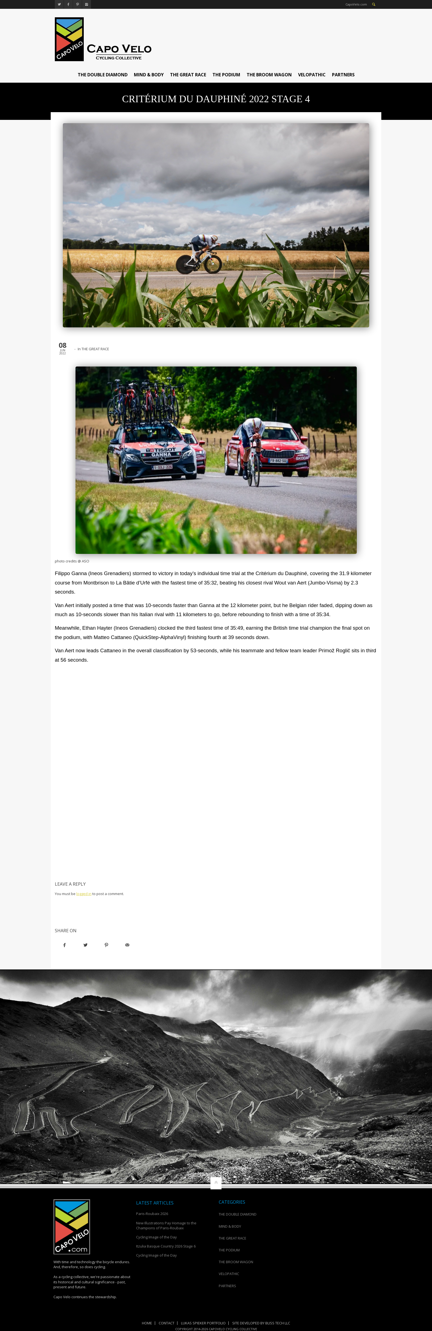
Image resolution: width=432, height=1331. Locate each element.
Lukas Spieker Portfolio (203, 1323)
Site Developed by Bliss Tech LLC (261, 1323)
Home (147, 1323)
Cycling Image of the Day (156, 1237)
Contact (166, 1323)
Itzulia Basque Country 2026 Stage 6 (166, 1246)
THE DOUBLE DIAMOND (103, 75)
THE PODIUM (226, 75)
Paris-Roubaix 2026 (152, 1213)
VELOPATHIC (312, 75)
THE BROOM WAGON (269, 75)
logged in (83, 893)
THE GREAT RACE (188, 75)
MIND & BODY (149, 75)
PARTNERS (343, 75)
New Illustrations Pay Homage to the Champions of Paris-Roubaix (166, 1225)
